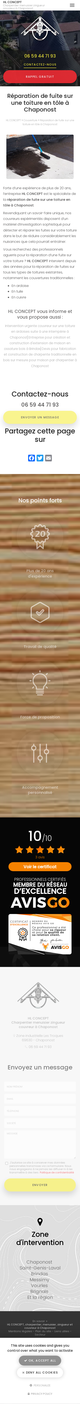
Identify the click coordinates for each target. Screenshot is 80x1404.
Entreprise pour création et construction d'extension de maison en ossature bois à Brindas (37, 343)
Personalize (40, 1385)
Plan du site (43, 1331)
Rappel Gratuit (40, 77)
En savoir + (40, 1321)
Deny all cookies (40, 1372)
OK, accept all (40, 1360)
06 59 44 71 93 (40, 56)
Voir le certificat (40, 867)
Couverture (30, 120)
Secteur (40, 1334)
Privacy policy (40, 1394)
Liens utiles (61, 1331)
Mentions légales (20, 1331)
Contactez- (40, 64)
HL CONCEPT (27, 5)
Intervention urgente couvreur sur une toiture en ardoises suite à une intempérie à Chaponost (40, 331)
